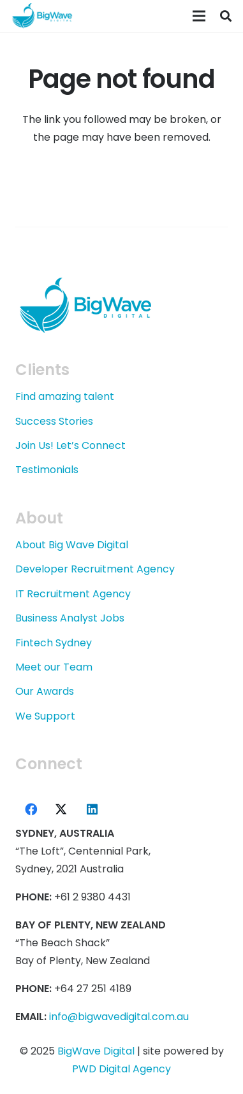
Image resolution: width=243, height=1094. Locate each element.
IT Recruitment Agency (73, 593)
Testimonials (46, 469)
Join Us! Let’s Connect (70, 445)
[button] (226, 16)
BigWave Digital (96, 1051)
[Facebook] (30, 809)
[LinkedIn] (92, 809)
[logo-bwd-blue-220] (42, 16)
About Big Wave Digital (71, 544)
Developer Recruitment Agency (95, 569)
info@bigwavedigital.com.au (119, 1016)
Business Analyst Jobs (69, 618)
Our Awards (44, 691)
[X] (61, 809)
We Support (45, 716)
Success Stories (54, 421)
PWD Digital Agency (121, 1069)
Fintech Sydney (53, 643)
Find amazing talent (64, 396)
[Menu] (199, 16)
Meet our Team (53, 667)
